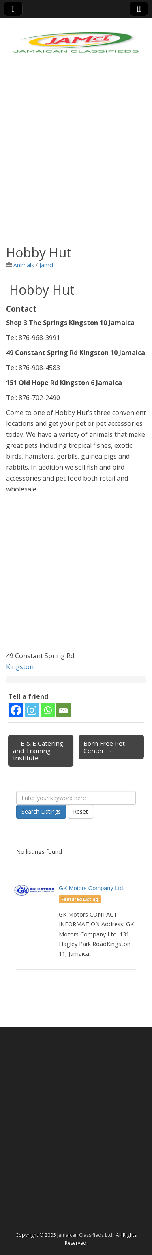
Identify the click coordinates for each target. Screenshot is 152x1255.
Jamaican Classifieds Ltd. (85, 1235)
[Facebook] (16, 710)
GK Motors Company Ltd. (91, 888)
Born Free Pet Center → (104, 747)
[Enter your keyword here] (76, 798)
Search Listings (41, 811)
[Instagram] (32, 710)
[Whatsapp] (48, 710)
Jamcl (46, 265)
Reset (80, 811)
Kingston (20, 666)
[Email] (63, 710)
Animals (23, 265)
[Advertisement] (76, 157)
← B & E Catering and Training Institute (38, 750)
